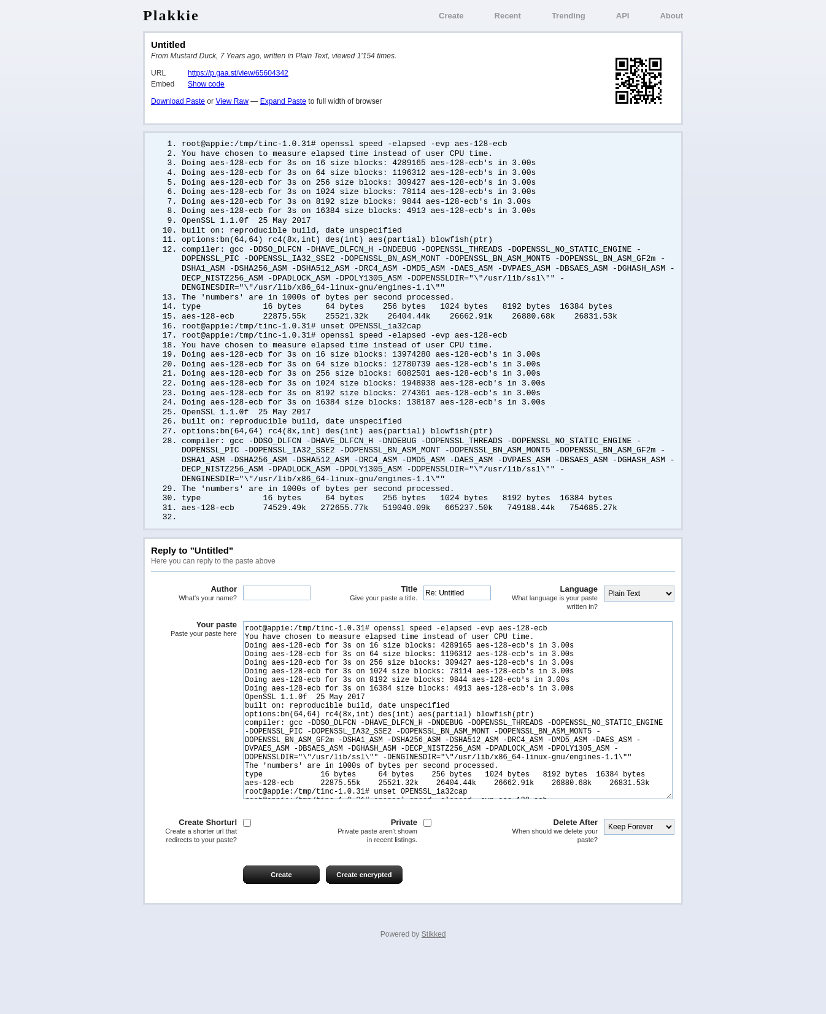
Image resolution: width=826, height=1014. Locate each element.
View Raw (231, 101)
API (623, 15)
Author (194, 613)
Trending (568, 15)
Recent (508, 15)
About (671, 15)
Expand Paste (283, 101)
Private (374, 887)
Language (555, 617)
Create (451, 15)
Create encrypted (364, 931)
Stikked (434, 990)
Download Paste (178, 101)
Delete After (555, 887)
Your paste (194, 649)
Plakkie (171, 15)
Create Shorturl (194, 887)
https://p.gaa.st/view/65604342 (238, 73)
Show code (206, 84)
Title (374, 613)
